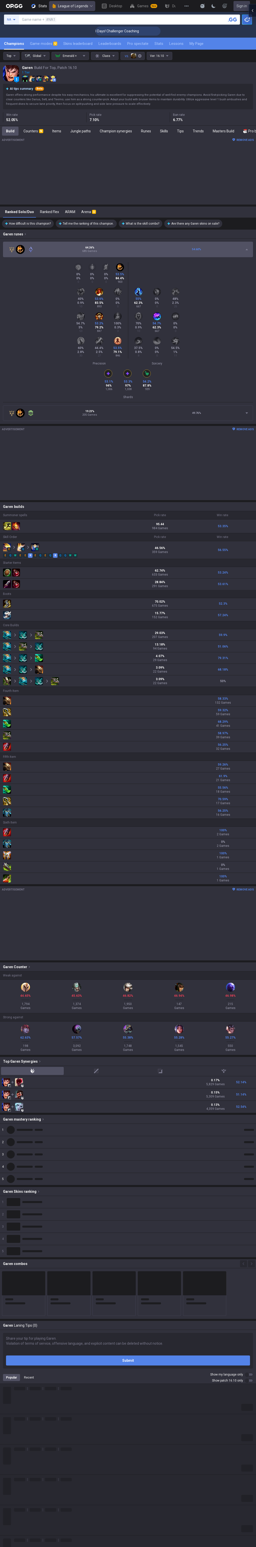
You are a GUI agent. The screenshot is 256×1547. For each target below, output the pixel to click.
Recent (29, 1377)
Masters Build (223, 131)
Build (10, 131)
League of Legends (72, 6)
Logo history (12, 1543)
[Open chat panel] (252, 90)
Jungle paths (80, 131)
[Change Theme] (213, 6)
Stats (158, 43)
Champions (14, 43)
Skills (164, 131)
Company (10, 1531)
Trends (198, 131)
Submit (128, 1360)
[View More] (187, 6)
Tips (180, 131)
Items (56, 131)
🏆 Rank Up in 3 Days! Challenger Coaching (128, 31)
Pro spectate (137, 43)
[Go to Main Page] (14, 6)
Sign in (241, 6)
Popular (11, 1377)
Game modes (43, 43)
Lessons (176, 43)
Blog (6, 1537)
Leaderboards (109, 43)
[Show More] (203, 6)
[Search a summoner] (232, 20)
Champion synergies (116, 131)
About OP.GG (13, 1525)
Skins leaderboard (77, 43)
